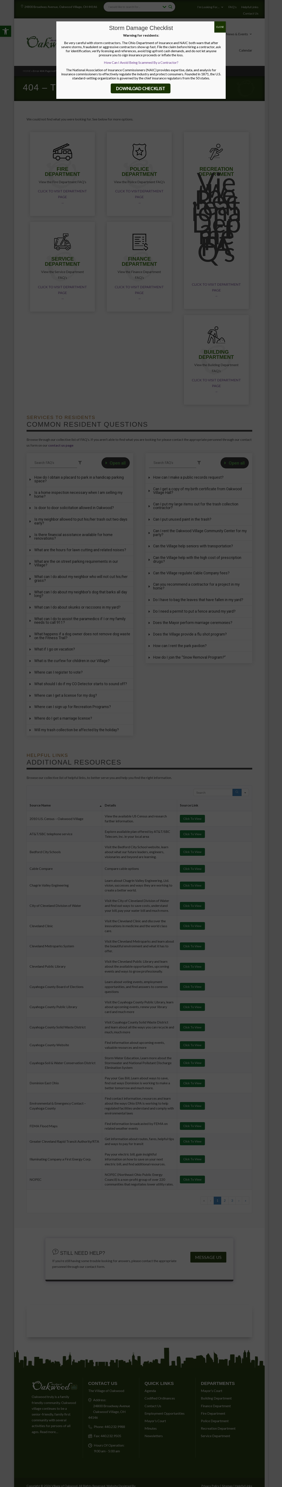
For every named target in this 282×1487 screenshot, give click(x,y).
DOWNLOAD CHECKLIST (140, 88)
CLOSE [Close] (220, 26)
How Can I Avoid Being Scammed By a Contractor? (141, 62)
